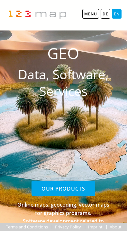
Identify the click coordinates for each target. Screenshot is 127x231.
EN (117, 14)
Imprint (95, 227)
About (116, 227)
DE (105, 14)
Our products (63, 188)
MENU (90, 14)
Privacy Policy (68, 227)
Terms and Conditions (27, 227)
